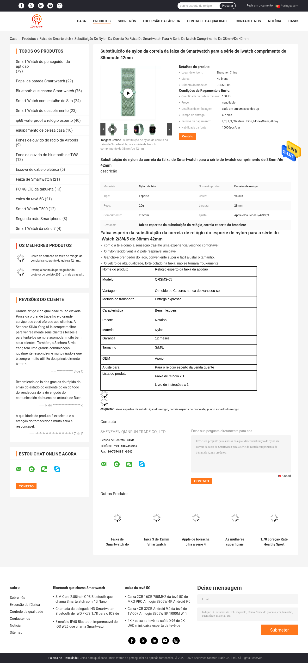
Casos (293, 21)
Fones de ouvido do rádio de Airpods (47, 140)
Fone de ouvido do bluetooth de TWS (47, 155)
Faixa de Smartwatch (55, 39)
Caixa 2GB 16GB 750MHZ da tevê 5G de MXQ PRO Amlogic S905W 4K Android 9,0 (159, 599)
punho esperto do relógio (223, 409)
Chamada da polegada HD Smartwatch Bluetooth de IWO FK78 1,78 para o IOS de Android (87, 612)
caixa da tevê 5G (30, 199)
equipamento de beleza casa (40, 130)
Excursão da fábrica (161, 21)
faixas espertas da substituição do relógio (141, 409)
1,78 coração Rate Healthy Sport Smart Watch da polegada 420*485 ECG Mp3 (274, 541)
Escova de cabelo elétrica (37, 169)
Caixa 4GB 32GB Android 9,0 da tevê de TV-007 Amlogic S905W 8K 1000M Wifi (157, 611)
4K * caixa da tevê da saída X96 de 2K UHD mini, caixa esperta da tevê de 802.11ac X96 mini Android (156, 624)
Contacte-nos (248, 21)
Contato (187, 136)
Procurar (227, 5)
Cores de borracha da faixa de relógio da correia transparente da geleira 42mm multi (56, 260)
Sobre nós (127, 21)
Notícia (274, 21)
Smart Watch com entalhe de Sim (44, 100)
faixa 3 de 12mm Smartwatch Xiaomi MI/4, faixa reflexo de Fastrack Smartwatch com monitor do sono (156, 541)
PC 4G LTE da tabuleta (35, 189)
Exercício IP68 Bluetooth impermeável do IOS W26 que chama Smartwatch (86, 624)
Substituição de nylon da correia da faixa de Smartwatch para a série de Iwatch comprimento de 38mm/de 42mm (134, 144)
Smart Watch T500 (32, 209)
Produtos (102, 21)
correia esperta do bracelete (187, 409)
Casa (81, 21)
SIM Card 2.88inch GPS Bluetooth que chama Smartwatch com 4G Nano (84, 599)
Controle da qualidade (207, 21)
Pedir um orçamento (260, 5)
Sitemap (16, 632)
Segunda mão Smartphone (39, 218)
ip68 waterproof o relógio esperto (44, 120)
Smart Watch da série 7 (35, 228)
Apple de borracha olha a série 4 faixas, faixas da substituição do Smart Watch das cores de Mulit (195, 541)
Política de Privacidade (63, 658)
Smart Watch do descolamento (42, 110)
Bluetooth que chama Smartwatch (45, 91)
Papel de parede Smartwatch (40, 81)
